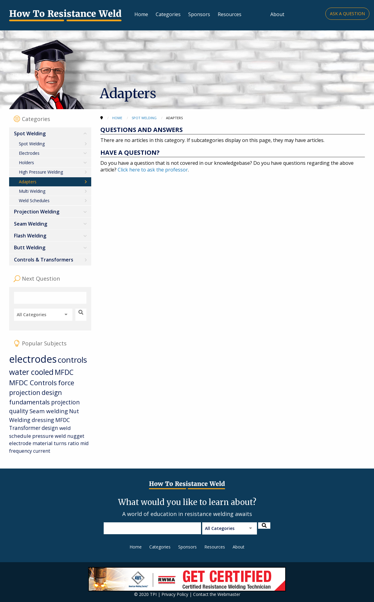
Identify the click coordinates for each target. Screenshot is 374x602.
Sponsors (199, 14)
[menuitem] (50, 166)
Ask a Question (347, 13)
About (277, 14)
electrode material (31, 443)
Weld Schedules (34, 200)
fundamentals (29, 402)
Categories (168, 14)
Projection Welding (36, 211)
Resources (229, 14)
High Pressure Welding (41, 172)
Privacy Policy (174, 594)
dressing (43, 420)
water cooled (31, 372)
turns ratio (66, 443)
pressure (43, 435)
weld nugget (69, 435)
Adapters (27, 182)
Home (141, 14)
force (66, 382)
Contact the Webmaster (216, 594)
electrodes (33, 358)
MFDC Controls (33, 382)
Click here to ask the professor (153, 169)
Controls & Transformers (43, 259)
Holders (26, 162)
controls (72, 359)
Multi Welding (32, 191)
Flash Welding (30, 235)
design (50, 427)
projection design (35, 392)
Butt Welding (29, 247)
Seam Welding (30, 223)
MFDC (64, 372)
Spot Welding (30, 133)
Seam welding (48, 411)
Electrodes (29, 153)
